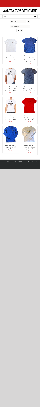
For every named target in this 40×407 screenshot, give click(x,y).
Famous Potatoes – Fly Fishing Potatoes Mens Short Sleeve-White (10, 89)
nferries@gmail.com (25, 2)
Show (15, 26)
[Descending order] (28, 21)
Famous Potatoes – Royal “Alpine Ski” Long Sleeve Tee (10, 147)
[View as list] (21, 30)
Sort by (14, 21)
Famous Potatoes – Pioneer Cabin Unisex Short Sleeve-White (11, 118)
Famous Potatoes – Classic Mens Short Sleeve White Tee (10, 58)
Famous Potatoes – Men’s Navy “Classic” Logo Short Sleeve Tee (29, 89)
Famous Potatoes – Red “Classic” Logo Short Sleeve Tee (29, 118)
